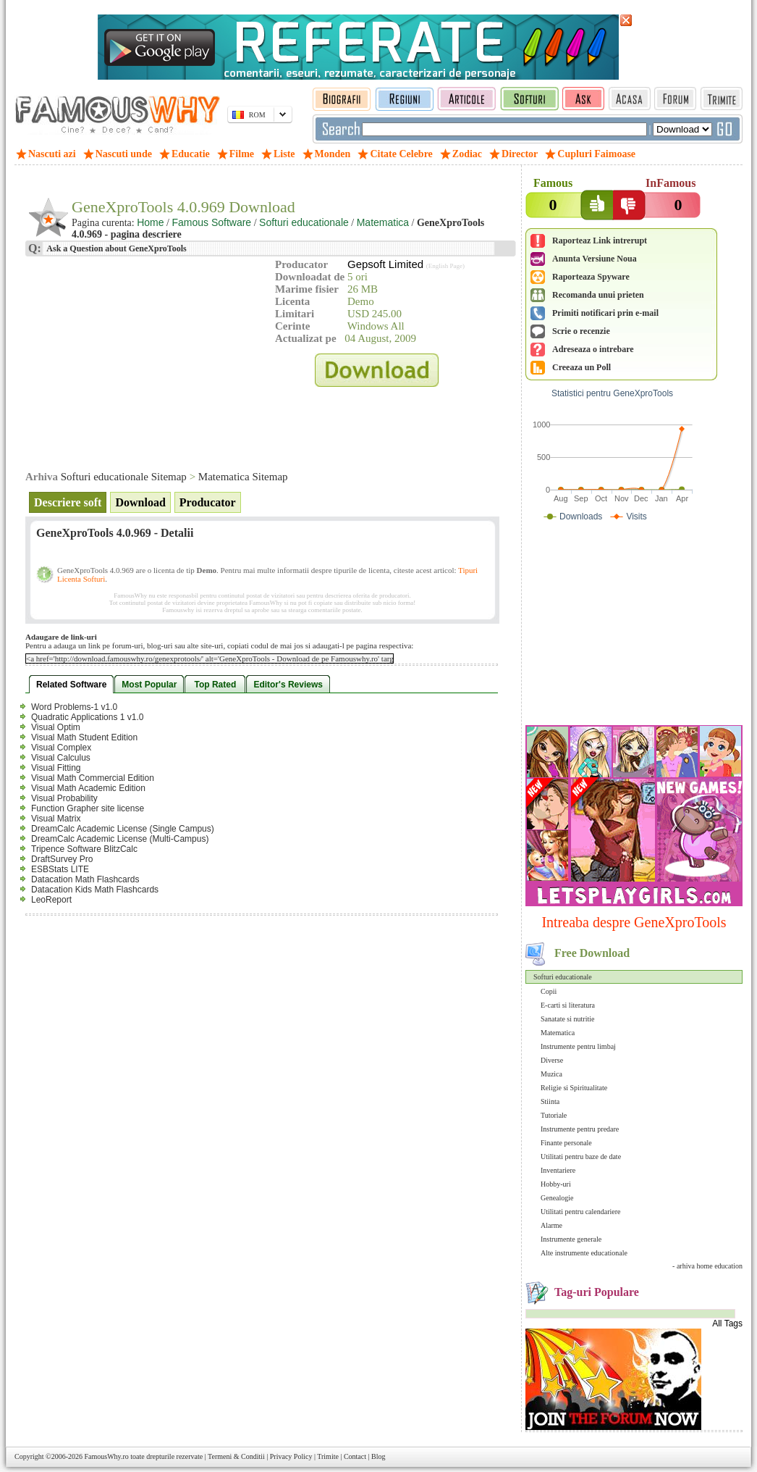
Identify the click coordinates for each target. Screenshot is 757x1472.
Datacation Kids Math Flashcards (94, 890)
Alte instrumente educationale (584, 1253)
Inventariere (558, 1170)
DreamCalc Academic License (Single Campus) (122, 829)
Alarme (551, 1225)
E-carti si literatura (568, 1005)
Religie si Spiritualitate (574, 1088)
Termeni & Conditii (236, 1456)
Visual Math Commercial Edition (92, 778)
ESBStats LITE (60, 869)
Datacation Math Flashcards (85, 879)
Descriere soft (67, 502)
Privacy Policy (291, 1456)
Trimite (328, 1456)
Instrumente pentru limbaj (578, 1046)
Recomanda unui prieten (598, 295)
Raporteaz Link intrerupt (599, 240)
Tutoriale (554, 1115)
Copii (549, 991)
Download (140, 502)
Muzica (551, 1074)
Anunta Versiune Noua (594, 259)
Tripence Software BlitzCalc (84, 849)
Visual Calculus (60, 758)
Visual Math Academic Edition (88, 788)
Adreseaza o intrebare (593, 349)
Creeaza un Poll (581, 367)
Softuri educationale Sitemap (124, 476)
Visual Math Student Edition (84, 737)
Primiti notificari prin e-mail (605, 313)
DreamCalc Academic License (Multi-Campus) (119, 839)
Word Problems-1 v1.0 (74, 707)
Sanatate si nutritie (567, 1019)
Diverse (552, 1060)
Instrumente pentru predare (580, 1129)
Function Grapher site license (87, 808)
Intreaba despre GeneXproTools (633, 922)
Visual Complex (61, 748)
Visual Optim (55, 727)
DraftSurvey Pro (62, 859)
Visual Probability (64, 798)
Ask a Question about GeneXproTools (116, 248)
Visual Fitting (55, 768)
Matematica (558, 1033)
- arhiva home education (707, 1266)
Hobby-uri (556, 1184)
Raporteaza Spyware (591, 277)
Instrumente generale (571, 1239)
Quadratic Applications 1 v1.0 (87, 717)
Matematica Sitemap (243, 476)
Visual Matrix (55, 819)
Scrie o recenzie (581, 331)
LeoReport (51, 900)
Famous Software (211, 222)
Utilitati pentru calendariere (581, 1212)
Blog (378, 1456)
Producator (207, 502)
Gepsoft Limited (385, 264)
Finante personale (566, 1143)
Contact (355, 1456)
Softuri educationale (562, 977)
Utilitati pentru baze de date (581, 1157)
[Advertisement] (634, 626)
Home (150, 222)
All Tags (727, 1323)
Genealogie (557, 1198)
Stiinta (550, 1101)
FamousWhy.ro (106, 1456)
